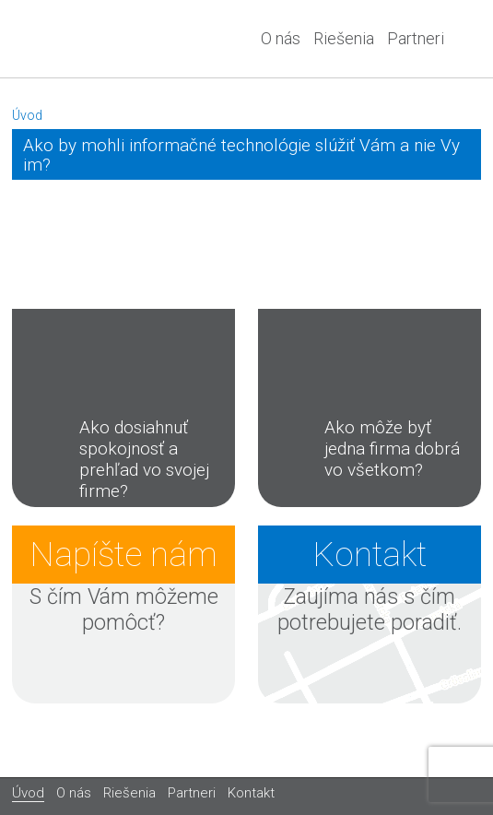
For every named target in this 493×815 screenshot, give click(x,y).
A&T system (81, 38)
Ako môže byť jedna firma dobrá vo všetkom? (364, 448)
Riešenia (343, 38)
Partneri (415, 38)
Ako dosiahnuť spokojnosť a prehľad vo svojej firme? (116, 459)
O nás (280, 38)
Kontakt (251, 793)
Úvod (27, 115)
